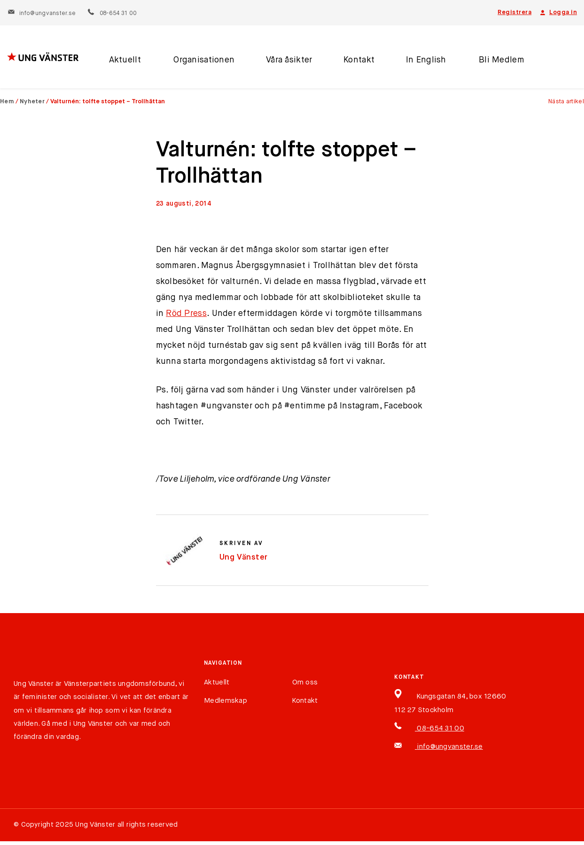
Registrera (514, 12)
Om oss (305, 682)
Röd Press (186, 313)
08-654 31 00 (111, 13)
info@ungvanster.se (41, 13)
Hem (7, 102)
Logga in (557, 12)
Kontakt (352, 62)
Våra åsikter (284, 62)
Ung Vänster (243, 557)
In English (418, 62)
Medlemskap (225, 700)
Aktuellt (124, 62)
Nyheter (32, 102)
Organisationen (200, 62)
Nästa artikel (566, 102)
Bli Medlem (491, 62)
